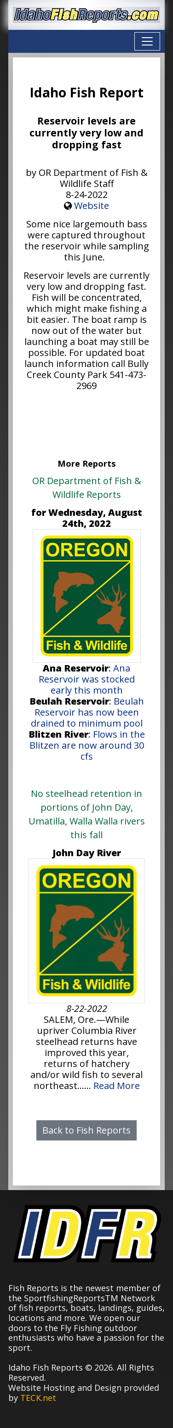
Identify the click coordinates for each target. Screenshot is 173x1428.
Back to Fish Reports (86, 1130)
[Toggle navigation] (147, 41)
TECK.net (38, 1397)
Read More (116, 1085)
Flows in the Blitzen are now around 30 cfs (87, 745)
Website (91, 205)
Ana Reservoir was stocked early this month (87, 679)
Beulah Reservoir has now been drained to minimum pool (87, 712)
